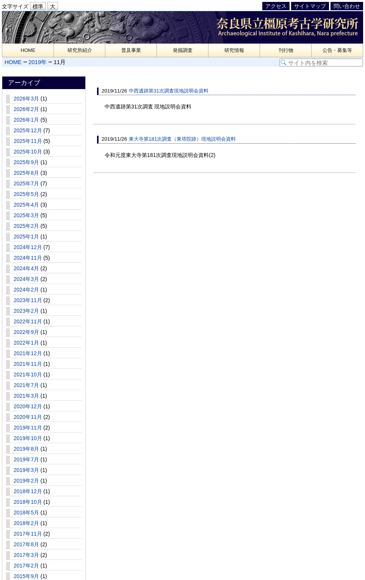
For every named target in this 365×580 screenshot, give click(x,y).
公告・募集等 (337, 50)
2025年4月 (26, 205)
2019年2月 (26, 481)
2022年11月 (28, 321)
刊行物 (286, 50)
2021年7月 (26, 385)
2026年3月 (26, 99)
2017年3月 (26, 555)
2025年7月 (26, 183)
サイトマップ (310, 6)
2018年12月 (28, 491)
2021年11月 (28, 364)
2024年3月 (26, 279)
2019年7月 (26, 459)
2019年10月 (28, 438)
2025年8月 (26, 173)
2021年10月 (28, 375)
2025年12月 (28, 130)
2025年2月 (26, 226)
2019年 (37, 62)
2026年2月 (26, 109)
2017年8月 (26, 544)
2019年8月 (26, 449)
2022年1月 (26, 343)
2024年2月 (26, 290)
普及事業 (131, 50)
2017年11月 (28, 534)
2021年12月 (28, 353)
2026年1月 (26, 120)
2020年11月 (28, 417)
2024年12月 (28, 247)
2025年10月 (28, 152)
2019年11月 (28, 428)
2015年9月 (26, 576)
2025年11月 (28, 141)
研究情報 (234, 50)
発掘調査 (183, 50)
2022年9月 (26, 332)
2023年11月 (28, 300)
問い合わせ (347, 6)
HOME (28, 50)
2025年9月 (26, 162)
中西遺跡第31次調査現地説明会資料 (168, 91)
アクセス (276, 6)
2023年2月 (26, 311)
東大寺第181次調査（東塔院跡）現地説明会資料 (182, 139)
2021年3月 (26, 396)
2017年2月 (26, 566)
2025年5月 (26, 194)
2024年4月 (26, 268)
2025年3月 (26, 215)
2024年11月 (28, 258)
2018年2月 (26, 523)
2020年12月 (28, 406)
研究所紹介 (79, 50)
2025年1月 (26, 237)
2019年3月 (26, 470)
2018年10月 (28, 502)
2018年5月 (26, 512)
